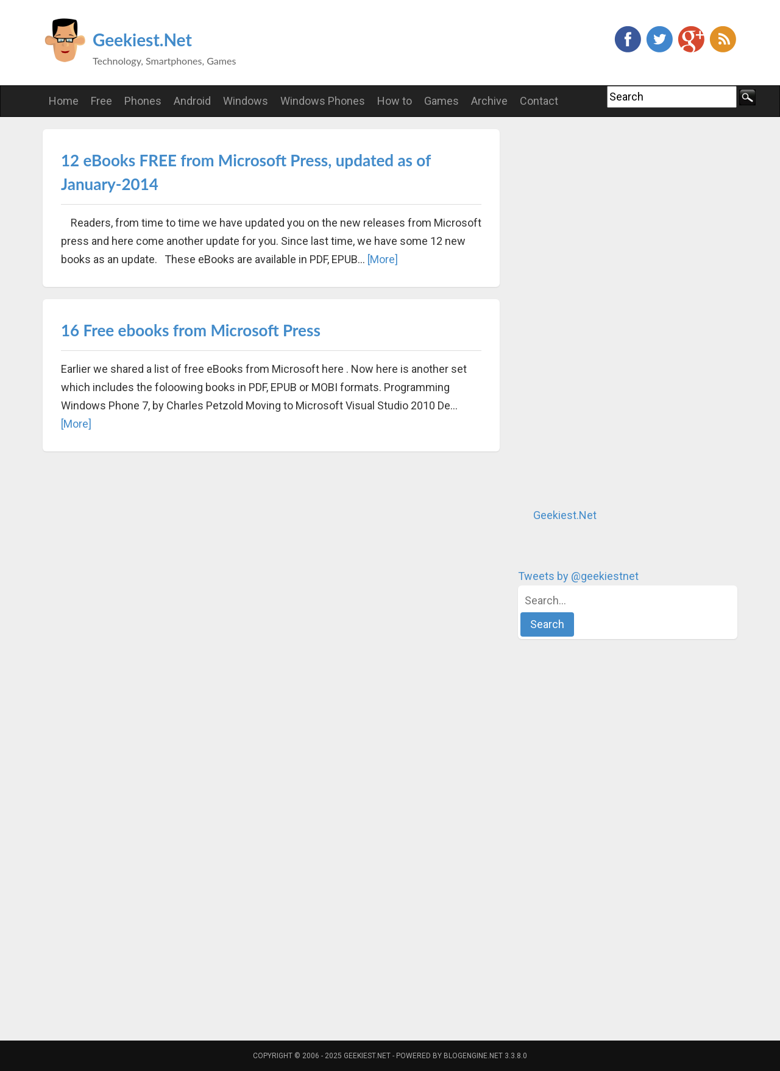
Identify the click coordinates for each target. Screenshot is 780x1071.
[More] (382, 259)
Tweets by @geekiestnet (578, 576)
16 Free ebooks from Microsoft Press (191, 330)
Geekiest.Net (142, 39)
